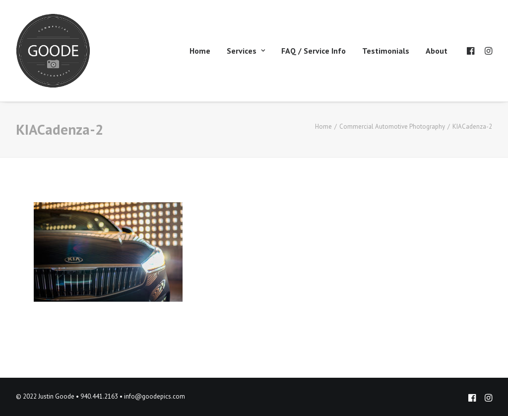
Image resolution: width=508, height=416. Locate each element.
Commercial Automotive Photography (392, 126)
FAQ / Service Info (313, 51)
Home (200, 51)
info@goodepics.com (154, 396)
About (436, 51)
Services (246, 51)
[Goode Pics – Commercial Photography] (53, 50)
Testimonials (385, 51)
